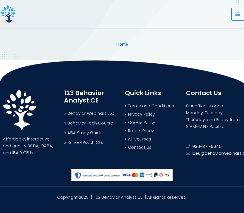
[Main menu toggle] (237, 14)
